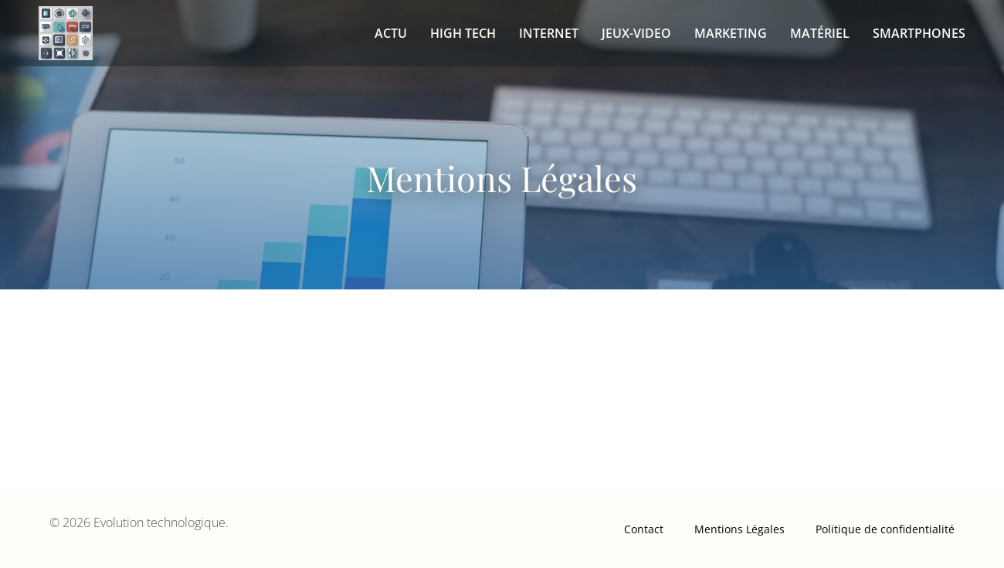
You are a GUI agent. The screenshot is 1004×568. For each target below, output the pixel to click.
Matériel (820, 33)
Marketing (730, 33)
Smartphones (919, 33)
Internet (548, 33)
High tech (463, 33)
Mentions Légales (739, 529)
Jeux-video (636, 33)
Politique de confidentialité (885, 529)
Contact (643, 529)
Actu (391, 33)
